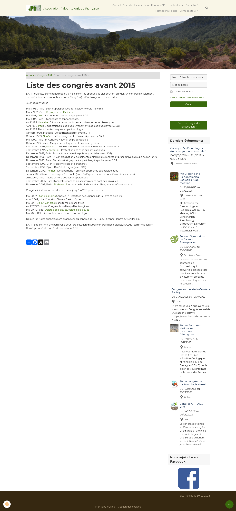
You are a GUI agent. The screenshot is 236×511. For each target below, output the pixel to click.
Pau (40, 125)
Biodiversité (60, 184)
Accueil (116, 5)
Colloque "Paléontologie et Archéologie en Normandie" (188, 150)
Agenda (127, 5)
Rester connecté (183, 91)
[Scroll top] (229, 504)
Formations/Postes (166, 10)
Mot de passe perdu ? (196, 97)
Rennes (51, 170)
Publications (176, 5)
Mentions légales (105, 506)
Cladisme (68, 112)
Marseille (43, 122)
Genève (47, 136)
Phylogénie (52, 112)
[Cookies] (7, 504)
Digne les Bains (47, 196)
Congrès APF (158, 5)
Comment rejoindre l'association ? (188, 125)
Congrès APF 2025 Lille (191, 405)
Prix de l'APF (192, 5)
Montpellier (52, 150)
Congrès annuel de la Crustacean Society (192, 291)
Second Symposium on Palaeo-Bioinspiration (192, 239)
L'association (141, 5)
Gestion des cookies (129, 506)
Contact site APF (189, 10)
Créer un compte (177, 97)
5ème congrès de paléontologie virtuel (193, 383)
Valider (189, 104)
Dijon (40, 115)
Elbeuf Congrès (46, 202)
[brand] (56, 8)
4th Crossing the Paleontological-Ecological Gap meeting (190, 178)
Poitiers (50, 146)
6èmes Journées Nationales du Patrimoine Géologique (190, 330)
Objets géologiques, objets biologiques (67, 209)
